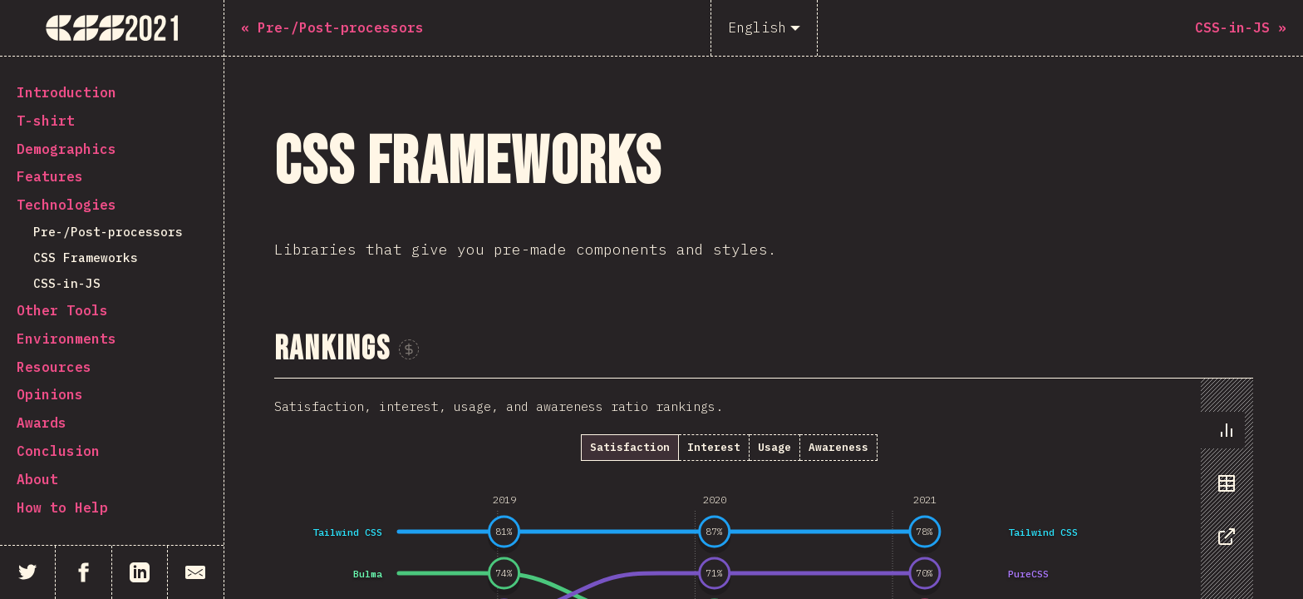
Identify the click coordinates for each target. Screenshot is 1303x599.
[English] (764, 28)
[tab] (1222, 430)
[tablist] (1223, 492)
